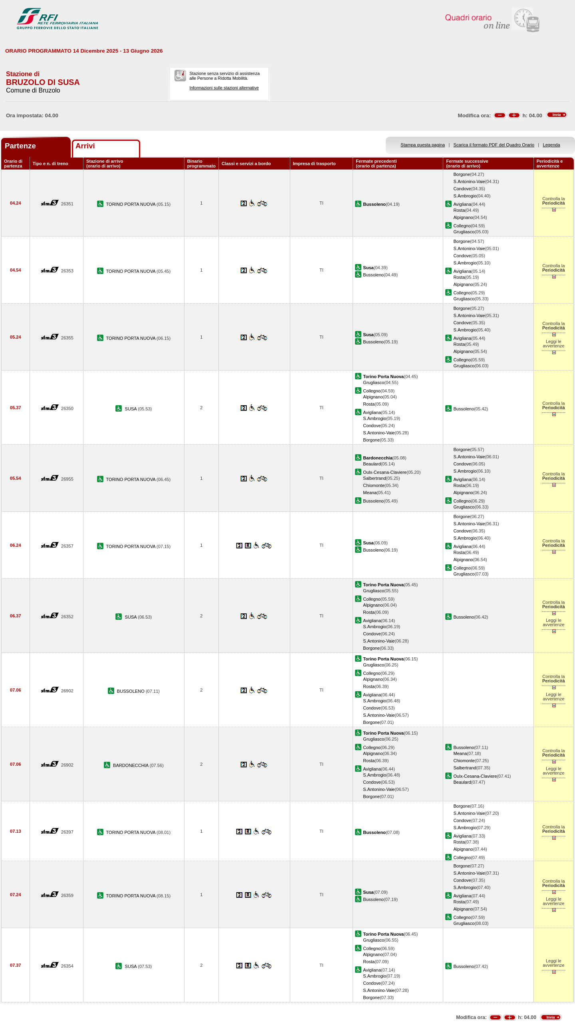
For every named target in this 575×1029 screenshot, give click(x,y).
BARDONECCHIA (131, 765)
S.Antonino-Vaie (469, 181)
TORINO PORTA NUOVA (131, 204)
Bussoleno (373, 274)
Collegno (462, 225)
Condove (462, 188)
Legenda (551, 144)
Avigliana (462, 204)
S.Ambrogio (464, 195)
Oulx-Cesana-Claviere (384, 472)
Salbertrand (374, 478)
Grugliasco (463, 231)
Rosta (459, 210)
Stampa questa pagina (423, 144)
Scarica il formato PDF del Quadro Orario (494, 144)
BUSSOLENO (131, 691)
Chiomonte (374, 485)
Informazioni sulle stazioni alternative (224, 87)
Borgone (461, 174)
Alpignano (463, 217)
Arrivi (85, 146)
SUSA (131, 408)
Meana (370, 492)
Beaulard (372, 463)
